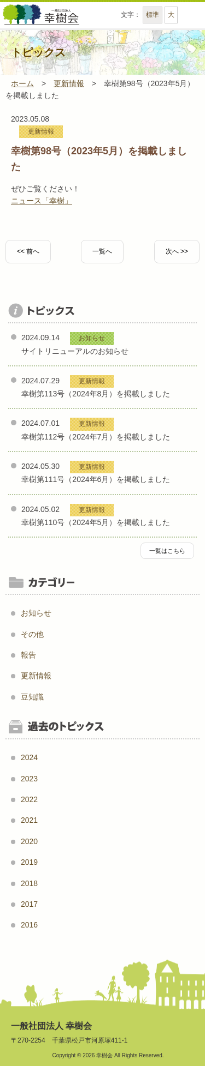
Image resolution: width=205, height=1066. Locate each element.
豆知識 (32, 696)
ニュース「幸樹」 (41, 200)
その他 (32, 634)
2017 (29, 904)
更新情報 (41, 131)
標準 (152, 15)
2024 (29, 757)
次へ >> (177, 251)
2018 (29, 883)
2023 (29, 778)
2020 (29, 841)
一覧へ (102, 251)
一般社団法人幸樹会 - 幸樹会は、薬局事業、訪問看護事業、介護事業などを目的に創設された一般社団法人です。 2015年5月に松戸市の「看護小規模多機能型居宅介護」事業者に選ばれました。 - (41, 19)
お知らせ (36, 613)
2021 (29, 820)
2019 (29, 862)
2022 (29, 799)
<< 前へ (28, 251)
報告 (28, 655)
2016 (29, 924)
